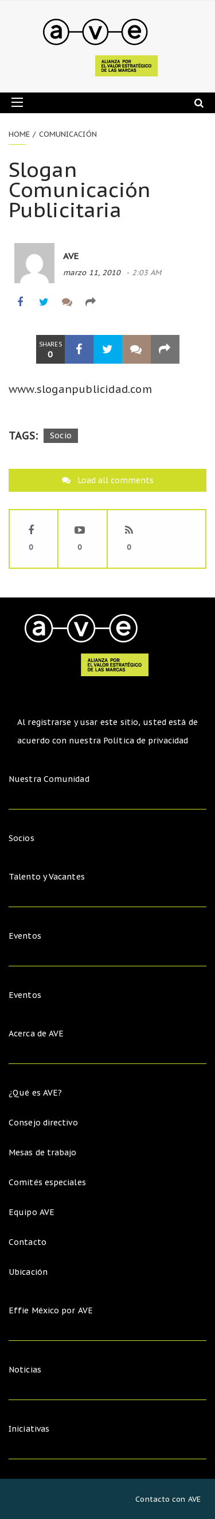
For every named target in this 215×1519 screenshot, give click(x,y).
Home (19, 134)
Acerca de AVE (36, 1033)
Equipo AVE (31, 1212)
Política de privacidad (145, 740)
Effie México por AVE (51, 1310)
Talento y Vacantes (47, 877)
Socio (61, 435)
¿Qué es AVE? (35, 1093)
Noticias (25, 1369)
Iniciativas (30, 1429)
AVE (71, 255)
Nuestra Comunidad (49, 779)
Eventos (25, 936)
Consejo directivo (43, 1122)
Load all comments (115, 480)
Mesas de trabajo (43, 1152)
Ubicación (28, 1272)
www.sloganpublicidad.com (80, 389)
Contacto (27, 1242)
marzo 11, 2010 (91, 272)
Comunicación (68, 134)
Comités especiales (47, 1182)
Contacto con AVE (168, 1499)
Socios (21, 838)
